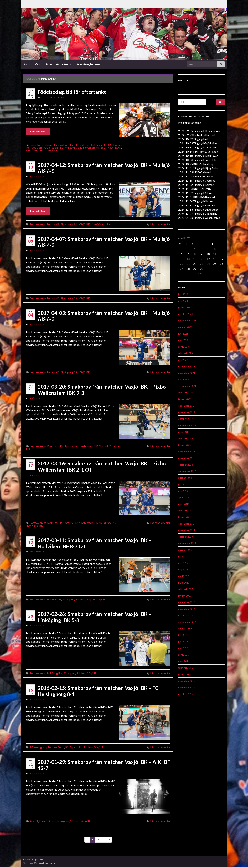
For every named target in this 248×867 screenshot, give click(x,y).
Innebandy (50, 97)
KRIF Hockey (114, 144)
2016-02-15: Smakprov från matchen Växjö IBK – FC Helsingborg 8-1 (98, 691)
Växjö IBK (84, 224)
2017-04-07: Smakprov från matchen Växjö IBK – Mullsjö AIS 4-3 (104, 242)
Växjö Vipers (52, 150)
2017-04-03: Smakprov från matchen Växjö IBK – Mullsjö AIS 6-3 (104, 316)
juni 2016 (183, 641)
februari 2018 (185, 510)
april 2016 (183, 654)
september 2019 (187, 425)
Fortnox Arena (38, 224)
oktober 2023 (185, 313)
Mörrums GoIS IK (35, 147)
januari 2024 (184, 307)
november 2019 (186, 412)
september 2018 (187, 471)
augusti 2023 (185, 327)
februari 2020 (185, 392)
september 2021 (187, 386)
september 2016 (187, 621)
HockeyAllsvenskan (63, 144)
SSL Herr (80, 599)
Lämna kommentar (160, 224)
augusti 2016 (185, 628)
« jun (200, 273)
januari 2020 (184, 399)
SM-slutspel (105, 522)
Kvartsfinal (53, 446)
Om (37, 64)
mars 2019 (183, 431)
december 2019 (186, 405)
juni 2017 (183, 562)
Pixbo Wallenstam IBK (86, 446)
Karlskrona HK (98, 144)
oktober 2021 (185, 379)
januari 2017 (184, 595)
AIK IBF (34, 821)
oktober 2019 (185, 418)
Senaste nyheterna (88, 64)
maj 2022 (183, 359)
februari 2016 (185, 667)
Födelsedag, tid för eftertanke (72, 92)
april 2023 (183, 346)
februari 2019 (185, 438)
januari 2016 (184, 674)
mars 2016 (183, 661)
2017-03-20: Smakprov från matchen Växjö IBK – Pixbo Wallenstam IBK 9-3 (102, 389)
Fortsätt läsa (38, 131)
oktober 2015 (185, 693)
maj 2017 (183, 569)
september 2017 (187, 543)
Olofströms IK (54, 147)
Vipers (109, 224)
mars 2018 (183, 503)
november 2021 (186, 372)
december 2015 (186, 680)
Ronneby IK (70, 147)
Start (26, 64)
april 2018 (183, 497)
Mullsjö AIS (53, 224)
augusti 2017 (185, 549)
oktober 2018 (185, 464)
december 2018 (186, 451)
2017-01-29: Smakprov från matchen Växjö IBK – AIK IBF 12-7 (104, 765)
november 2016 (186, 608)
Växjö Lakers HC (35, 150)
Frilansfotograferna (41, 144)
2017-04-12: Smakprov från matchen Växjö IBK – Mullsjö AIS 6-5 (104, 168)
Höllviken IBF (54, 599)
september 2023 (187, 320)
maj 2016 (183, 648)
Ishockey (60, 97)
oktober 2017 (185, 536)
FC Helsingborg (38, 747)
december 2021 (186, 366)
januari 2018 (184, 517)
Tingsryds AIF (113, 147)
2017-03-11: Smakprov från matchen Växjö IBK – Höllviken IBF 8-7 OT (94, 543)
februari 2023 (185, 353)
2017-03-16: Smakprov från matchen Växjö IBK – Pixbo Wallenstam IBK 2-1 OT (102, 466)
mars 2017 (183, 582)
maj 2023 (183, 340)
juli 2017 (182, 556)
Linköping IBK (54, 673)
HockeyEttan (82, 144)
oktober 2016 (185, 615)
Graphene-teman (47, 862)
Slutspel (103, 446)
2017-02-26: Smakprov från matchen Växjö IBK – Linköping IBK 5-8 (94, 617)
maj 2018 (183, 490)
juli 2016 (182, 635)
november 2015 (186, 687)
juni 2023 (183, 333)
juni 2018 (183, 484)
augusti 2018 (185, 477)
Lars (42, 97)
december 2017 (186, 523)
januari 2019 (184, 445)
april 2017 (183, 576)
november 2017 (186, 530)
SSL (103, 147)
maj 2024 (183, 300)
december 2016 (186, 602)
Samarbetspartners (58, 64)
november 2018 (186, 458)
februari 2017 (185, 589)
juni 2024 (183, 294)
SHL (80, 147)
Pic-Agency (66, 224)
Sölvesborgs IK (91, 147)
